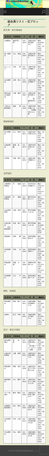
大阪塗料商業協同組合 (24, 451)
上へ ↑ (38, 451)
